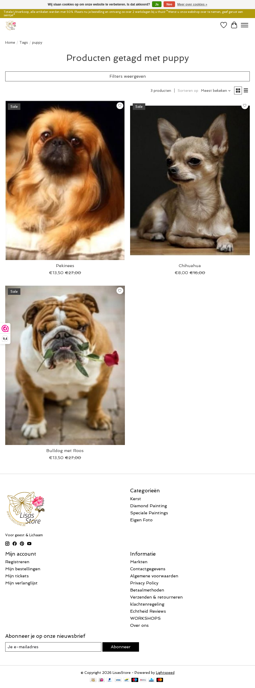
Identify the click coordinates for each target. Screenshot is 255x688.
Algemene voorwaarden (154, 575)
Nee (169, 4)
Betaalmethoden (147, 590)
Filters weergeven (127, 76)
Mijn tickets (17, 575)
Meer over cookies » (192, 4)
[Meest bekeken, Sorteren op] (216, 91)
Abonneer (121, 646)
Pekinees (65, 265)
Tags (23, 42)
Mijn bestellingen (22, 568)
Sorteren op (188, 91)
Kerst (135, 498)
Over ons (139, 625)
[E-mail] (53, 646)
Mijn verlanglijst (21, 582)
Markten (138, 561)
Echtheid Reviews (148, 611)
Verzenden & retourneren (156, 597)
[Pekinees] (65, 180)
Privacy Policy (144, 582)
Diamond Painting (148, 505)
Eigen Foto (141, 519)
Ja (156, 4)
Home (10, 42)
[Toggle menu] (244, 25)
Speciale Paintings (149, 512)
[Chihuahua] (190, 180)
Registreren (17, 561)
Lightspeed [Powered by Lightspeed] (165, 673)
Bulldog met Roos (65, 450)
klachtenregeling (147, 604)
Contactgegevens (147, 568)
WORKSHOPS (145, 618)
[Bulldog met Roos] (65, 365)
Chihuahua (190, 265)
